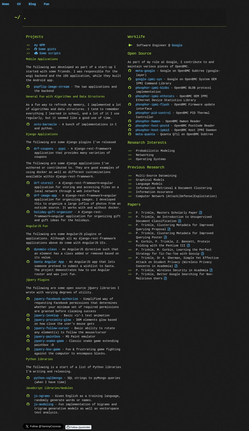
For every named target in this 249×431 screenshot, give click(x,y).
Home (5, 4)
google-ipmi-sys (149, 79)
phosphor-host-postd (152, 124)
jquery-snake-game (49, 338)
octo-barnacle (45, 124)
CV (19, 4)
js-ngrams (42, 393)
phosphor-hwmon (148, 120)
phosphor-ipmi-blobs (152, 87)
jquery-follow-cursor (51, 326)
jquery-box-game (47, 346)
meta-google (145, 71)
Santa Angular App (49, 260)
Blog (32, 4)
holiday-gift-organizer (53, 211)
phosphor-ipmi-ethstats (155, 95)
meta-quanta (145, 132)
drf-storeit (43, 182)
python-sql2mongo (48, 375)
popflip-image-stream (51, 87)
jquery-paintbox (47, 334)
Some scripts (47, 53)
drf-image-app (45, 195)
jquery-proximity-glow (52, 318)
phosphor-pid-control (153, 112)
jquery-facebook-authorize (56, 297)
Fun (46, 4)
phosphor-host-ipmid (152, 128)
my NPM (39, 45)
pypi (62, 148)
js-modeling (43, 401)
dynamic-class (45, 248)
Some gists (45, 49)
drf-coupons (43, 148)
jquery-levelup (46, 314)
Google (177, 45)
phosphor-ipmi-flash (152, 103)
